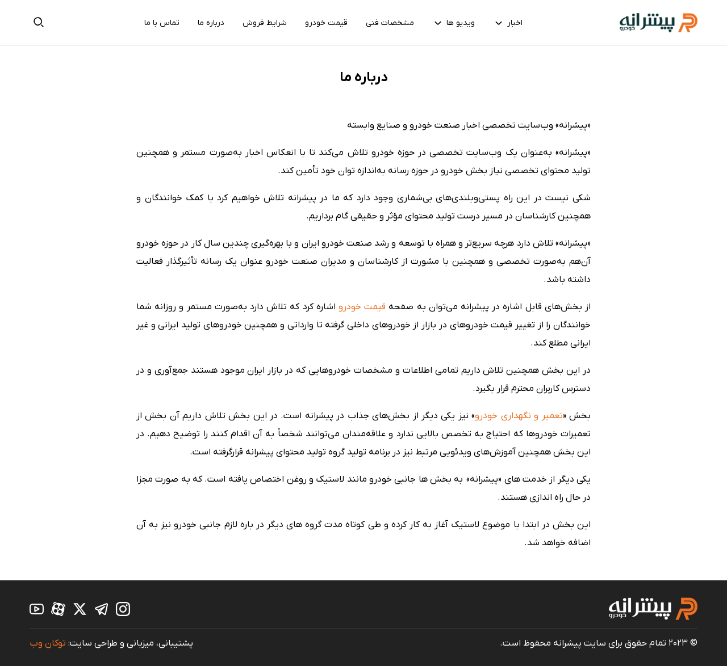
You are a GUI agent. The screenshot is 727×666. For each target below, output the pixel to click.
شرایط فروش (265, 23)
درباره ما (211, 23)
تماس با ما (161, 23)
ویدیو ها (453, 22)
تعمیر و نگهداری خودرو (518, 415)
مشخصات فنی (390, 23)
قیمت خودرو (326, 23)
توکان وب (48, 643)
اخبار (508, 22)
